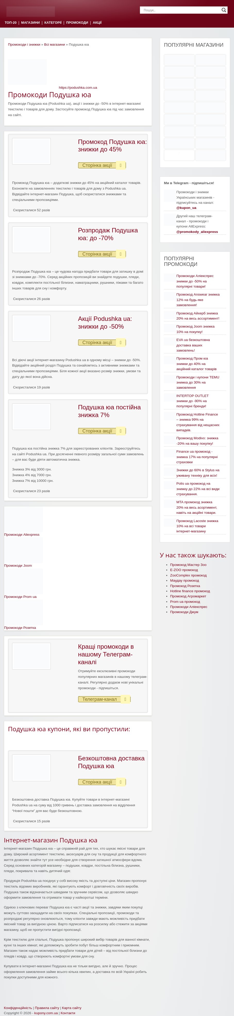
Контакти (68, 1013)
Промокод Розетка (185, 586)
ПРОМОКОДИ (77, 23)
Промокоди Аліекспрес (188, 607)
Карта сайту (71, 1008)
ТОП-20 (10, 23)
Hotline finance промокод (190, 591)
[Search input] (181, 10)
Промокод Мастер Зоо (188, 565)
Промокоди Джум (184, 612)
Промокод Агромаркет (188, 596)
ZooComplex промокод (188, 575)
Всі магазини (54, 44)
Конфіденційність (18, 1008)
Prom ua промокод (185, 602)
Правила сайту (47, 1008)
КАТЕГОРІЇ (52, 23)
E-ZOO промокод (184, 570)
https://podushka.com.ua (78, 88)
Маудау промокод (184, 580)
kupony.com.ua (46, 1013)
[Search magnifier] (224, 10)
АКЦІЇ (97, 23)
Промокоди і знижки (24, 44)
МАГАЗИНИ (30, 23)
